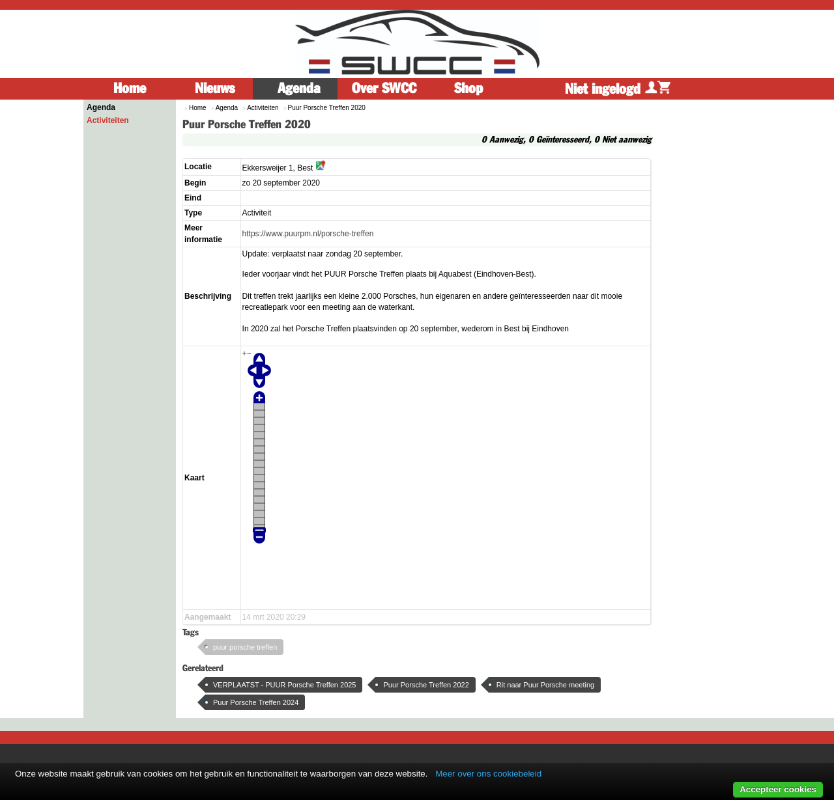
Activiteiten (108, 120)
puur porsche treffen (245, 647)
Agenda (299, 88)
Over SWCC (384, 88)
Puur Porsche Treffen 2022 (425, 685)
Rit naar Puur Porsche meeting (545, 685)
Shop (468, 88)
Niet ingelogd (617, 89)
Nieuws (215, 88)
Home (129, 88)
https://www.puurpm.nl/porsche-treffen (308, 233)
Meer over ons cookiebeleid (488, 774)
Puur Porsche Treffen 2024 (255, 702)
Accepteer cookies (778, 789)
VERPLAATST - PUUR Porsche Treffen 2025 (284, 685)
